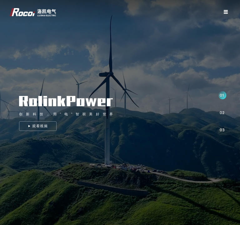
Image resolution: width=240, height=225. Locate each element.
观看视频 (38, 126)
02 (222, 112)
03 (222, 130)
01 (222, 95)
